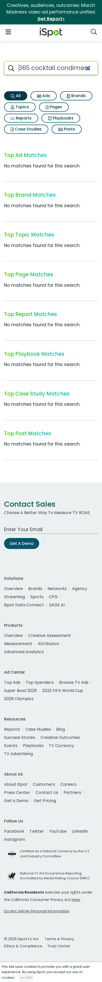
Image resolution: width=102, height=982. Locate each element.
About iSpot (15, 784)
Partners (72, 792)
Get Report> (51, 19)
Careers (68, 784)
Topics (20, 107)
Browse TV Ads (74, 682)
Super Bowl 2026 (20, 690)
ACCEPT (26, 978)
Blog (60, 729)
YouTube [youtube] (58, 831)
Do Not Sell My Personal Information (36, 911)
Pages (54, 107)
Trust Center (58, 946)
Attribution (48, 644)
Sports (36, 597)
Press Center (17, 792)
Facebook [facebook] (14, 831)
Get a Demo (16, 801)
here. (76, 899)
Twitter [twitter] (37, 831)
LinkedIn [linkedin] (80, 831)
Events (11, 746)
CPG (53, 597)
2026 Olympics (19, 699)
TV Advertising (18, 754)
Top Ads (12, 682)
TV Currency (61, 746)
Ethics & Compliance (23, 946)
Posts (66, 129)
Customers (44, 784)
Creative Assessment (49, 635)
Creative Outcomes (60, 737)
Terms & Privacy (59, 938)
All (16, 96)
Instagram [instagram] (14, 839)
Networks (57, 589)
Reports (21, 118)
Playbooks (61, 118)
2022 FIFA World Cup (62, 690)
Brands (76, 96)
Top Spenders (40, 682)
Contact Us (47, 792)
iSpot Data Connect (24, 605)
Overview (13, 589)
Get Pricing (45, 801)
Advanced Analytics (24, 652)
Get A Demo (22, 543)
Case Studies (26, 129)
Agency (79, 589)
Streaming (14, 597)
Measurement (18, 644)
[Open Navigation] (8, 31)
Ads (43, 96)
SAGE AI (57, 605)
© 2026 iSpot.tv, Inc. (21, 938)
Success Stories (19, 737)
